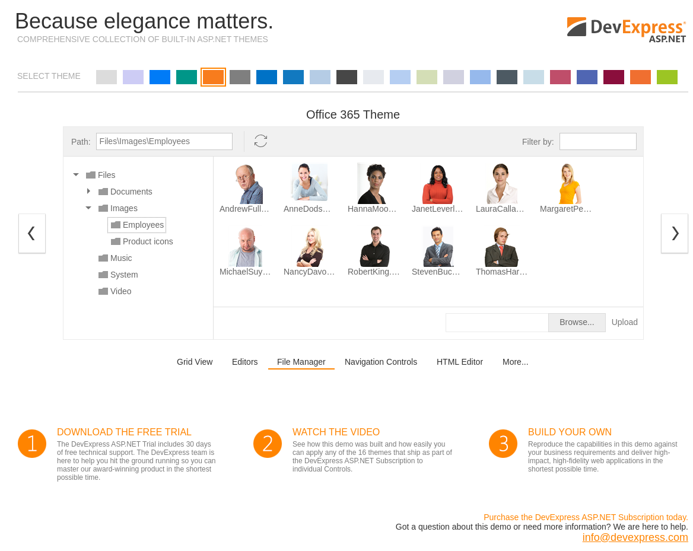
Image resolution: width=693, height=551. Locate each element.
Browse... (577, 322)
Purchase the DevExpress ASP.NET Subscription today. (586, 517)
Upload (625, 322)
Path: (81, 141)
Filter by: (538, 141)
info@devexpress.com (635, 537)
